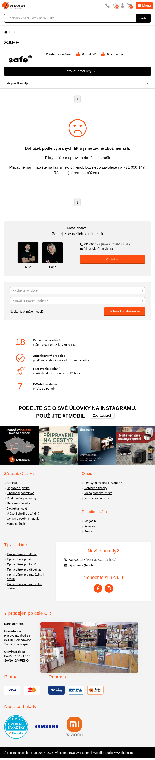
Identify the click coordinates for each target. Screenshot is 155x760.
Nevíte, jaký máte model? (27, 311)
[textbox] (77, 291)
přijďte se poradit (44, 388)
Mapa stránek (16, 523)
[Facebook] (98, 588)
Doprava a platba (18, 488)
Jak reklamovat (17, 508)
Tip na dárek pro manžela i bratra (24, 586)
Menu (144, 5)
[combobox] (76, 84)
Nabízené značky (95, 488)
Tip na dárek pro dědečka (24, 569)
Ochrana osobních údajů (23, 518)
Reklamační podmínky (22, 498)
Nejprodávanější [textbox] (17, 83)
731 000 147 (134, 167)
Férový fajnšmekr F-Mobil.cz (103, 483)
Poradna (90, 526)
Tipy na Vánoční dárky (22, 554)
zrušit (105, 158)
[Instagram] (109, 588)
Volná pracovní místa (98, 493)
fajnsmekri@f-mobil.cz (72, 167)
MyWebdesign (123, 752)
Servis (88, 531)
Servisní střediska (18, 503)
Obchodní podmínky (20, 493)
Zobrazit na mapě (16, 644)
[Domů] (5, 32)
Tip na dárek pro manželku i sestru (25, 577)
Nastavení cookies (96, 498)
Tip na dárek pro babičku (23, 564)
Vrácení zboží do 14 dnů (23, 513)
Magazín (90, 521)
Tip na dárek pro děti (20, 559)
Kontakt (12, 483)
